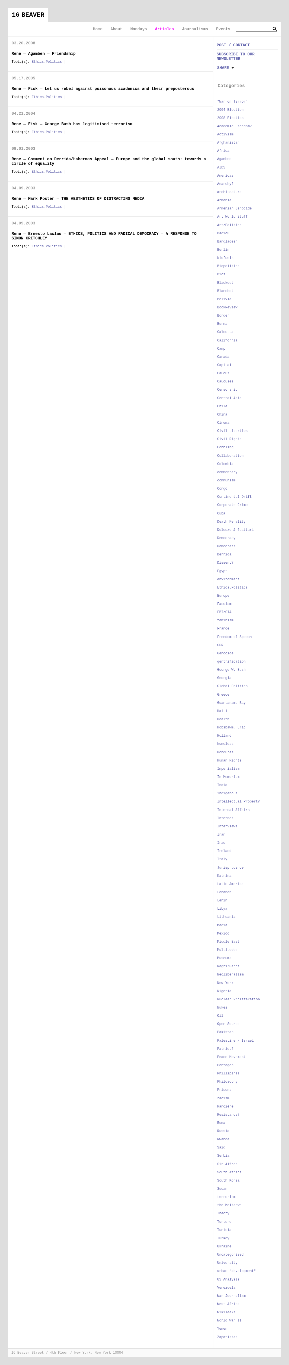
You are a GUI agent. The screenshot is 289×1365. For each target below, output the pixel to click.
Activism (225, 135)
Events (223, 29)
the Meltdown (229, 1205)
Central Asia (229, 398)
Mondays (138, 29)
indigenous (227, 793)
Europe (223, 596)
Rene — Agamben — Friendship (44, 53)
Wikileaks (226, 1312)
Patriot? (225, 1049)
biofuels (225, 258)
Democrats (226, 546)
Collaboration (230, 456)
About (116, 29)
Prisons (224, 1090)
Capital (224, 365)
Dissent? (225, 563)
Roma (221, 1123)
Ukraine (224, 1247)
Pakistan (225, 1032)
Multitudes (227, 950)
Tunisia (224, 1230)
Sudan (222, 1189)
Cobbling (225, 447)
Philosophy (227, 1082)
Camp (221, 349)
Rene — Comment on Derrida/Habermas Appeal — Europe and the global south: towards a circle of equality (109, 161)
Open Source (228, 1024)
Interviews (227, 826)
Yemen (222, 1329)
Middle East (228, 942)
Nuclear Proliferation (238, 999)
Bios (221, 274)
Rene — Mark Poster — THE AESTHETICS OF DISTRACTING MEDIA (78, 198)
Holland (224, 736)
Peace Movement (231, 1057)
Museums (224, 958)
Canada (223, 357)
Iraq (221, 843)
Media (222, 925)
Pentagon (225, 1065)
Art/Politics (229, 225)
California (227, 341)
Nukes (222, 1008)
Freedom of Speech (234, 637)
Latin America (230, 884)
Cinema (223, 423)
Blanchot (225, 291)
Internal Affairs (233, 810)
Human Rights (229, 761)
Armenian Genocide (234, 209)
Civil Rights (229, 439)
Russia (223, 1131)
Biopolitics (228, 266)
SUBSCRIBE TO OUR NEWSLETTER (236, 56)
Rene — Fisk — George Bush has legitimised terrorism (72, 124)
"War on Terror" (232, 102)
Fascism (224, 604)
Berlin (223, 250)
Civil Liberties (232, 431)
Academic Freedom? (234, 126)
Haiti (222, 711)
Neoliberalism (230, 975)
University (227, 1263)
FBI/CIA (224, 612)
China (222, 415)
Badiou (223, 233)
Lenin (222, 901)
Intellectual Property (238, 802)
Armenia (224, 200)
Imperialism (228, 769)
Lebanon (224, 892)
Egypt (222, 571)
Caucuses (225, 382)
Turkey (223, 1238)
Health (223, 719)
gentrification (231, 662)
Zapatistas (227, 1337)
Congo (222, 489)
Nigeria (224, 991)
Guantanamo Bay (231, 703)
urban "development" (236, 1271)
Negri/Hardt (228, 966)
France (223, 629)
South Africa (229, 1172)
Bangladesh (227, 242)
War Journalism (231, 1296)
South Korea (228, 1181)
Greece (223, 695)
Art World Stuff (232, 217)
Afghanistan (228, 143)
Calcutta (225, 332)
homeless (225, 744)
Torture (224, 1222)
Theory (223, 1213)
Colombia (225, 464)
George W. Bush (231, 670)
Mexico (223, 934)
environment (228, 579)
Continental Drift (234, 497)
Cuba (221, 514)
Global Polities (232, 686)
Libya (222, 909)
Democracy (226, 538)
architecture (229, 192)
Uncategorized (230, 1255)
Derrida (224, 555)
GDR (220, 645)
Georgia (224, 678)
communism (226, 481)
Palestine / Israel (235, 1041)
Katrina (224, 876)
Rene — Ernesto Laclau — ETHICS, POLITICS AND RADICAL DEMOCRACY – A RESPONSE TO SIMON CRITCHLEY (104, 236)
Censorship (227, 390)
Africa (223, 151)
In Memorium (228, 777)
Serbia (223, 1156)
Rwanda (223, 1139)
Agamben (224, 159)
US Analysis (228, 1280)
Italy (222, 859)
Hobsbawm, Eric (231, 728)
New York (225, 983)
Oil (220, 1016)
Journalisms (195, 29)
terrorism (226, 1197)
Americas (225, 176)
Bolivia (224, 299)
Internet (225, 818)
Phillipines (228, 1074)
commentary (227, 472)
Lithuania (226, 917)
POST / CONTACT (233, 45)
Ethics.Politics (47, 62)
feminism (225, 620)
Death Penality (231, 522)
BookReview (227, 308)
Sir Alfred (227, 1164)
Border (223, 316)
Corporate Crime (232, 505)
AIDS (221, 168)
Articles (164, 29)
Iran (221, 835)
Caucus (223, 373)
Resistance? (228, 1115)
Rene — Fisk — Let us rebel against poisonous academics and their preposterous (103, 88)
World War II (229, 1321)
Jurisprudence (230, 868)
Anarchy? (225, 184)
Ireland (224, 851)
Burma (222, 324)
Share (223, 68)
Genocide (225, 654)
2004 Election (230, 110)
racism (223, 1098)
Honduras (225, 752)
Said (221, 1148)
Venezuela (226, 1288)
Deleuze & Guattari (235, 530)
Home (97, 29)
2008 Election (230, 118)
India (222, 785)
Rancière (225, 1107)
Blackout (225, 283)
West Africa (228, 1304)
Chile (222, 406)
